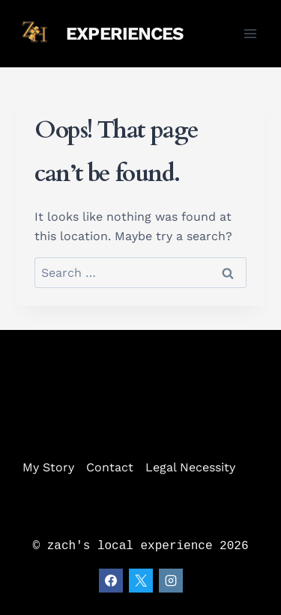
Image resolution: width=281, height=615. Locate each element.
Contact (109, 467)
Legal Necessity (190, 467)
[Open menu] (251, 33)
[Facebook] (111, 581)
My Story (48, 467)
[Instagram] (171, 581)
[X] (141, 581)
